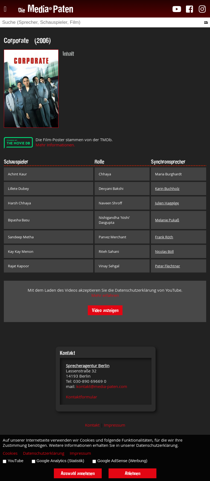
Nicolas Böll (164, 251)
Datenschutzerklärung (43, 453)
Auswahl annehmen (78, 473)
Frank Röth (164, 236)
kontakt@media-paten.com (101, 386)
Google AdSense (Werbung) (122, 461)
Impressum (114, 425)
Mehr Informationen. (55, 144)
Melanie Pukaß (167, 220)
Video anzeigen (105, 310)
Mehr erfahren (105, 295)
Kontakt (92, 425)
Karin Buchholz (167, 188)
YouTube (16, 461)
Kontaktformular (81, 396)
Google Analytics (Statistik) (60, 461)
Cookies (10, 453)
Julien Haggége (167, 203)
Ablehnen (132, 473)
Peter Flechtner (167, 265)
